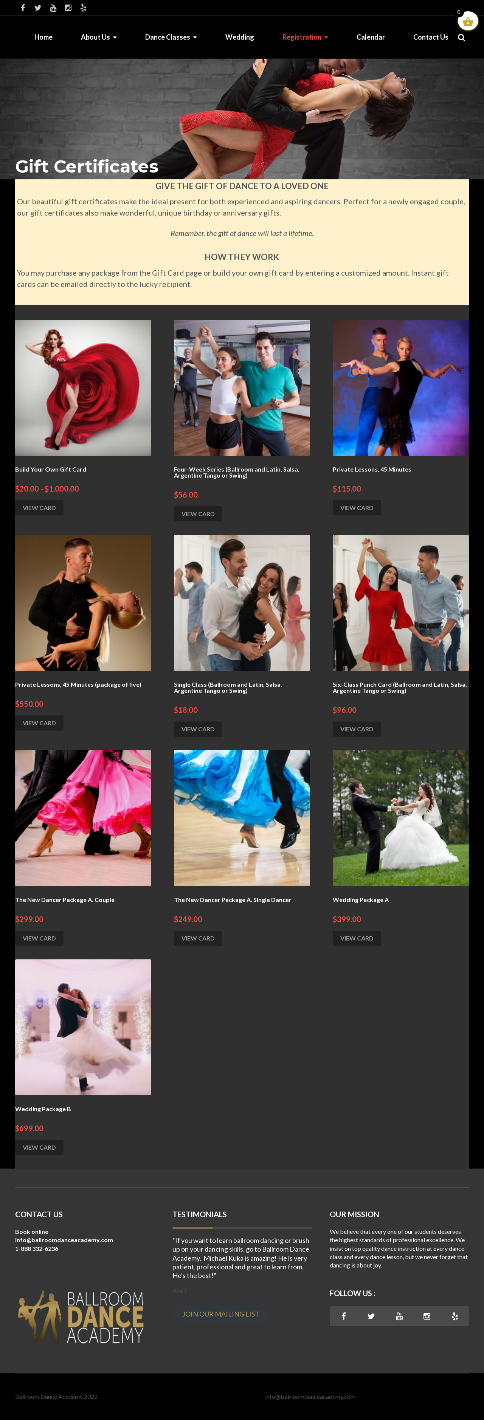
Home (43, 37)
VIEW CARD (39, 507)
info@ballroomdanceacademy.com (310, 1396)
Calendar (371, 37)
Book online (31, 1231)
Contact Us (430, 37)
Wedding (239, 37)
